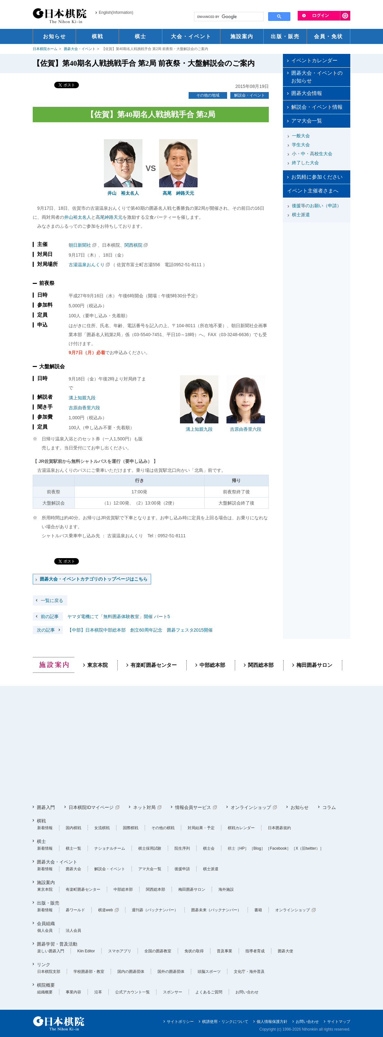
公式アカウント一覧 (132, 992)
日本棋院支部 (48, 971)
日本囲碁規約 (279, 828)
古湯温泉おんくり (87, 264)
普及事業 (224, 951)
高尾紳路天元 (109, 217)
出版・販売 (48, 902)
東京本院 (97, 665)
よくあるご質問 (208, 992)
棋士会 (209, 848)
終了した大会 (305, 162)
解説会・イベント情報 (317, 107)
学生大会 (301, 144)
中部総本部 (212, 665)
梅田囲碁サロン (314, 665)
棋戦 (41, 820)
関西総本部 (261, 665)
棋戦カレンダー (241, 828)
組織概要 (45, 992)
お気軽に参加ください (317, 177)
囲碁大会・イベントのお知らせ (317, 76)
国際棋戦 (130, 828)
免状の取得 (194, 951)
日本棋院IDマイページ (91, 807)
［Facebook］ (278, 848)
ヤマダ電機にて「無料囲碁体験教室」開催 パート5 (101, 616)
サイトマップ (338, 1021)
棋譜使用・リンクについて (225, 1021)
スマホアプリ (119, 951)
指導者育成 (255, 951)
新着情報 (45, 828)
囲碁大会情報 (306, 93)
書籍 (258, 910)
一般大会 (301, 135)
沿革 (98, 992)
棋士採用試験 (149, 848)
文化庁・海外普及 (249, 971)
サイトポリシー (180, 1021)
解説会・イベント (249, 95)
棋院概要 (46, 985)
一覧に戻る (52, 600)
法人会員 (73, 930)
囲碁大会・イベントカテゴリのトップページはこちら (94, 579)
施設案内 (46, 882)
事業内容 (73, 992)
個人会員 (45, 930)
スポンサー (172, 992)
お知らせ (300, 807)
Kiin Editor (86, 951)
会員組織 (46, 923)
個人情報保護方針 (272, 1021)
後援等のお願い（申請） (316, 205)
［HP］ (242, 848)
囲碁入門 (46, 807)
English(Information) (116, 12)
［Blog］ (257, 848)
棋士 (41, 841)
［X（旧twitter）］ (308, 848)
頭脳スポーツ (209, 971)
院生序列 (182, 848)
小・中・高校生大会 (312, 153)
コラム (329, 807)
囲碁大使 (285, 951)
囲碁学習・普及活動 (57, 944)
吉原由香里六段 (84, 407)
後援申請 (182, 869)
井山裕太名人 (77, 217)
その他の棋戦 (162, 828)
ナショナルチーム (109, 848)
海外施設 (226, 889)
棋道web (105, 910)
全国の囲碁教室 (157, 951)
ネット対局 (144, 807)
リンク (43, 964)
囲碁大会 (73, 869)
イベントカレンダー (314, 60)
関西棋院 (133, 245)
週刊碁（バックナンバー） (155, 910)
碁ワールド (75, 910)
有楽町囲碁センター (154, 665)
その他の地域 (207, 95)
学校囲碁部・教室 (88, 971)
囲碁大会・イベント (80, 49)
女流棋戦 (102, 828)
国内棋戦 (73, 828)
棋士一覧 (73, 848)
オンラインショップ (251, 807)
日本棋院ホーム (45, 49)
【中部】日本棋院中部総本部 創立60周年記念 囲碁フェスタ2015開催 (123, 630)
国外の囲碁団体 (170, 971)
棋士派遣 (301, 214)
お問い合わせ (247, 992)
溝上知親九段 (82, 397)
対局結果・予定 (201, 828)
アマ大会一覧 (306, 120)
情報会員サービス (193, 807)
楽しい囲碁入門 (50, 951)
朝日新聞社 (80, 245)
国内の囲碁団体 (130, 971)
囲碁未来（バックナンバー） (216, 910)
